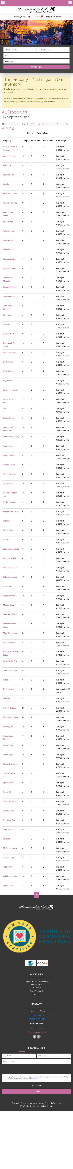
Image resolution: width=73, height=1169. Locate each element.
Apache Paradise (10, 203)
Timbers (6, 839)
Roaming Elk (8, 727)
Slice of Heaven (9, 773)
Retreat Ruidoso (9, 708)
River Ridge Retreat (11, 717)
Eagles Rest (8, 381)
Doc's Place (8, 362)
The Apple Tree (9, 820)
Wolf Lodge (8, 886)
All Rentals (36, 988)
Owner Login (36, 985)
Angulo (6, 184)
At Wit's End (8, 222)
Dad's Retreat (8, 334)
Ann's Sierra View (10, 193)
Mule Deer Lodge (10, 633)
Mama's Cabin (8, 605)
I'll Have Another (9, 502)
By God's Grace (9, 268)
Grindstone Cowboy (11, 437)
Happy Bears (8, 446)
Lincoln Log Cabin (10, 568)
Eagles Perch (8, 371)
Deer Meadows (9, 352)
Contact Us (36, 994)
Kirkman (6, 521)
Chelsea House (9, 296)
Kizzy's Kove (8, 530)
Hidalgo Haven (9, 465)
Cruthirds (6, 324)
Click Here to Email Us (36, 1032)
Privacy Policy (33, 1078)
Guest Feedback (36, 991)
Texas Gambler (9, 811)
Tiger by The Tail (9, 829)
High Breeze (8, 483)
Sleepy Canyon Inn (10, 764)
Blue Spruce (8, 240)
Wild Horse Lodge (10, 876)
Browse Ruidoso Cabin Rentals (36, 981)
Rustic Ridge (8, 755)
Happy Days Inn (9, 455)
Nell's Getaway (9, 642)
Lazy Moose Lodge (11, 549)
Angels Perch (8, 175)
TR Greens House (10, 848)
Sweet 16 (7, 792)
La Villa (6, 539)
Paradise (6, 680)
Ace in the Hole (9, 156)
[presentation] (19, 1069)
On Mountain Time (10, 661)
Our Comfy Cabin (10, 670)
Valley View (8, 867)
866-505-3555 (53, 16)
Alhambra (7, 165)
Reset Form (36, 1085)
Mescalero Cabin (10, 614)
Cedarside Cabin (9, 287)
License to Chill (9, 558)
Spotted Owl (8, 783)
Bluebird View (8, 250)
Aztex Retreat (8, 231)
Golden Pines (8, 418)
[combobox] (36, 55)
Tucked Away (8, 857)
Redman (6, 698)
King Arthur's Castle (11, 511)
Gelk (5, 409)
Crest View (7, 315)
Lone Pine (7, 586)
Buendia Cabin (9, 259)
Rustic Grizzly (8, 745)
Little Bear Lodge (10, 577)
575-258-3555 (36, 1028)
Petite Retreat (8, 689)
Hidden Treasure (9, 474)
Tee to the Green (9, 801)
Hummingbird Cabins (36, 10)
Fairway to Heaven (10, 390)
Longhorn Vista (9, 596)
